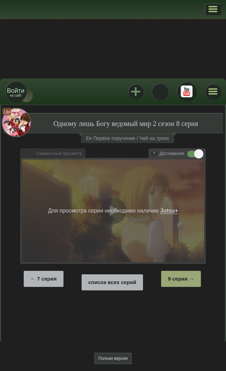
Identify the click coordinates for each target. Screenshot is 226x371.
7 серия (46, 279)
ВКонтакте (160, 91)
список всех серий (112, 282)
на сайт (15, 92)
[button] (213, 9)
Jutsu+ (135, 91)
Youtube (186, 91)
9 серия (177, 279)
